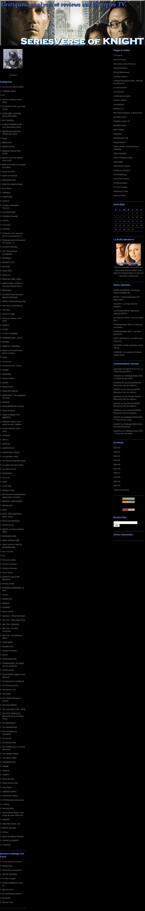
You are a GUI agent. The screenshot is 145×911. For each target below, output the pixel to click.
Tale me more (7, 902)
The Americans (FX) (10, 685)
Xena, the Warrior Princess (13, 836)
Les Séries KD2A (9, 469)
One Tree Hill (7, 551)
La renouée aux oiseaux (11, 862)
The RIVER (6, 738)
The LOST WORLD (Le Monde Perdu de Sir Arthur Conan (13, 716)
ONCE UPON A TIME (10, 540)
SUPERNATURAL (9, 659)
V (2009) (5, 804)
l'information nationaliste (12, 870)
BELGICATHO (8, 890)
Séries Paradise (120, 153)
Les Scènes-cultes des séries (14, 461)
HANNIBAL (6, 374)
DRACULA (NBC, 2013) (11, 279)
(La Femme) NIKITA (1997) (13, 87)
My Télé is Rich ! (120, 117)
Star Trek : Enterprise (10, 624)
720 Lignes (118, 55)
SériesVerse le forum (122, 166)
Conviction (6, 225)
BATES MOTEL (8, 147)
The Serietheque (120, 174)
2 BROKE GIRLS (9, 91)
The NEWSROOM (9, 727)
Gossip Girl (6, 362)
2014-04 (117, 481)
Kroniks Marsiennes (121, 72)
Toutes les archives (121, 490)
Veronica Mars (8, 808)
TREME (5, 766)
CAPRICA (6, 193)
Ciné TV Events (120, 60)
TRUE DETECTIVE (10, 783)
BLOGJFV (6, 898)
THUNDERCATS (9, 762)
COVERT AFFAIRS (10, 247)
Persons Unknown (9, 568)
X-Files (5, 832)
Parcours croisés (9, 560)
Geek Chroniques (120, 68)
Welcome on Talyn (121, 191)
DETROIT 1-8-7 (8, 262)
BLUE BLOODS (8, 172)
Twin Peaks (6, 787)
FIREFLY (5, 325)
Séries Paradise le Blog (123, 158)
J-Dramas (6, 435)
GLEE (4, 357)
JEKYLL (5, 440)
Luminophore (119, 104)
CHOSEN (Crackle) (10, 216)
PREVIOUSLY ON (121, 138)
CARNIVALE (7, 197)
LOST (4, 482)
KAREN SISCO (8, 448)
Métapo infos (7, 866)
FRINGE (5, 342)
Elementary (6, 290)
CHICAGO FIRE (8, 212)
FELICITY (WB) (8, 314)
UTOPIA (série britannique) (13, 800)
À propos (12, 75)
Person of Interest (9, 564)
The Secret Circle (9, 742)
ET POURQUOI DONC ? (12, 894)
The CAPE (6, 694)
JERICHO (6, 444)
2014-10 (117, 460)
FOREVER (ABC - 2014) (12, 338)
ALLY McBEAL (8, 120)
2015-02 (117, 452)
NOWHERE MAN (9, 536)
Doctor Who (7, 271)
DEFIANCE (6, 258)
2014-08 (117, 469)
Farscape (6, 310)
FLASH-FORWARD (10, 333)
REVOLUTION (8, 584)
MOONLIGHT (7, 505)
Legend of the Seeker (10, 452)
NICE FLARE (119, 130)
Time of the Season (121, 179)
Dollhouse (6, 275)
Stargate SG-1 (8, 646)
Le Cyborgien (119, 92)
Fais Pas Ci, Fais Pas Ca (12, 306)
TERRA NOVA (8, 670)
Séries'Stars (118, 162)
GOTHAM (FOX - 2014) (11, 366)
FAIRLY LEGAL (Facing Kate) (14, 301)
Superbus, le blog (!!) (122, 170)
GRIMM (5, 370)
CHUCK (5, 220)
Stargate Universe (9, 651)
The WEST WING (9, 758)
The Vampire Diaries (10, 754)
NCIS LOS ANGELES (11, 521)
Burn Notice (7, 188)
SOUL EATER (7, 612)
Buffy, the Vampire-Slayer (12, 184)
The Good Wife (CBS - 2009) (13, 709)
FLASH (5, 329)
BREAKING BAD (9, 180)
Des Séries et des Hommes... (125, 64)
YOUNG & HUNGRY (10, 840)
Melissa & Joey (8, 490)
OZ (3, 556)
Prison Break (7, 572)
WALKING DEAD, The (11, 824)
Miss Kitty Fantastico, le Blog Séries (128, 113)
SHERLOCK (7, 599)
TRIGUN (5, 771)
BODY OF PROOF (9, 176)
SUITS (5, 655)
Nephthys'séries (120, 125)
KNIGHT (117, 389)
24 (3, 95)
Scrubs (5, 595)
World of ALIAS (120, 195)
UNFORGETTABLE (10, 796)
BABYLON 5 (7, 142)
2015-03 (117, 448)
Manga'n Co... (119, 109)
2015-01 (117, 456)
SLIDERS (6, 607)
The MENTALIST (9, 723)
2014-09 (117, 464)
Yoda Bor (117, 376)
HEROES (6, 402)
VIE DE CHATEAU (9, 874)
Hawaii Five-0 (7, 387)
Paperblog (118, 134)
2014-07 (117, 473)
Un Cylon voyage (120, 187)
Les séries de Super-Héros (13, 465)
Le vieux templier (9, 878)
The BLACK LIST (9, 690)
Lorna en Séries (120, 100)
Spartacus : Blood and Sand (13, 616)
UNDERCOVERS (9, 792)
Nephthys (117, 383)
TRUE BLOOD (8, 779)
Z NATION (6, 845)
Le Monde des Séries (122, 96)
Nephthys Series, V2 (122, 121)
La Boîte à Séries (120, 76)
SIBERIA (5, 603)
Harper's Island (8, 378)
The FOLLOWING (9, 705)
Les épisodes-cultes (10, 456)
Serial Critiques (120, 142)
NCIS (4, 510)
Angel (4, 138)
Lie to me (6, 478)
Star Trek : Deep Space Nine (13, 620)
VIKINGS (6, 819)
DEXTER (6, 267)
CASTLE (5, 201)
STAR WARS (7, 642)
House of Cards (8, 410)
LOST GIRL (7, 486)
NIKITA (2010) (8, 525)
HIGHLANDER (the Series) (13, 406)
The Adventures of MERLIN (13, 681)
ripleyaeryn (118, 369)
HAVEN (5, 383)
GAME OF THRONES (11, 346)
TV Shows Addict (120, 183)
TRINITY (5, 775)
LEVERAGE (7, 473)
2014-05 (117, 477)
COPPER (6, 229)
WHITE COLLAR (9, 828)
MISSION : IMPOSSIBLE (12, 501)
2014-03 (117, 485)
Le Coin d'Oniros (120, 87)
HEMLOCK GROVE (10, 391)
